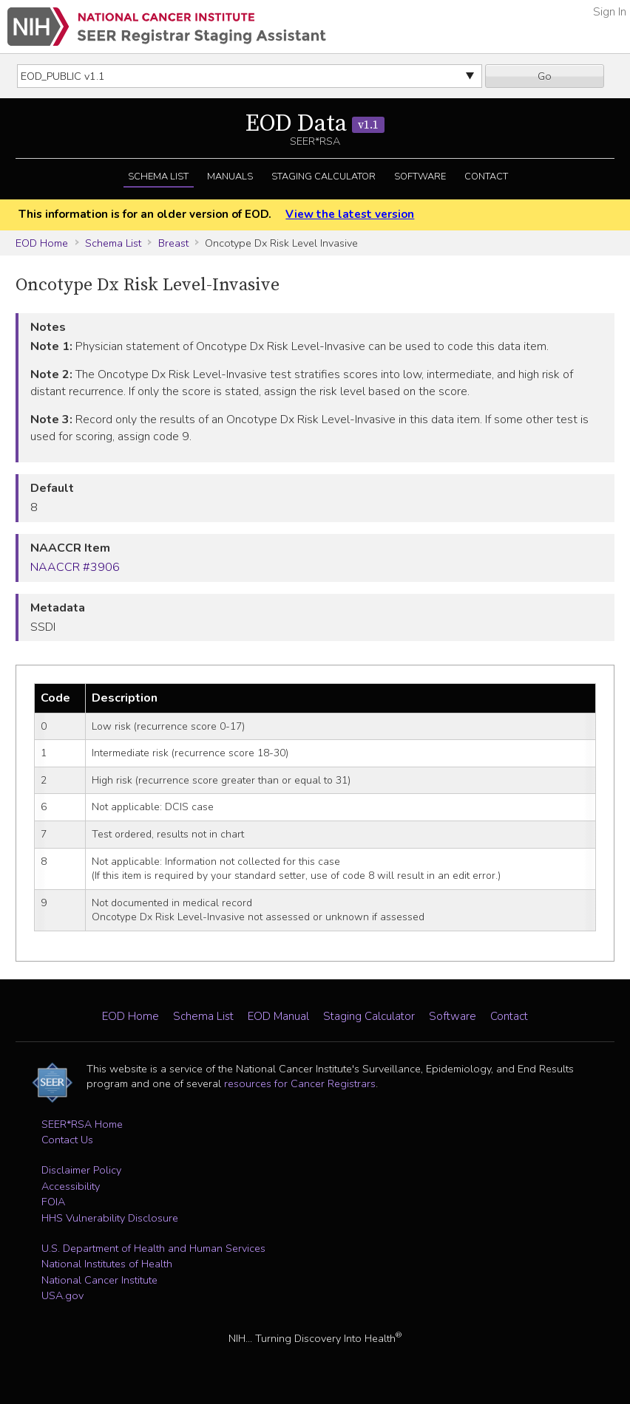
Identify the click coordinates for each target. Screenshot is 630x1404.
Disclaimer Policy (81, 1169)
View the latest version (349, 214)
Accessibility (70, 1186)
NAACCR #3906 (75, 567)
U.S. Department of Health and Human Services (153, 1248)
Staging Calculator (323, 176)
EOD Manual (278, 1016)
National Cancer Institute (99, 1280)
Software (420, 176)
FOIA (53, 1201)
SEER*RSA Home (82, 1124)
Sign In (609, 12)
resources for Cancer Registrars (300, 1083)
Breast (173, 243)
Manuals (230, 176)
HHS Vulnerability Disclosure (109, 1217)
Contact (486, 176)
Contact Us (67, 1139)
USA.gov (62, 1295)
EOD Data (315, 124)
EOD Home (42, 243)
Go (545, 76)
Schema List (158, 176)
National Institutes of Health (106, 1263)
